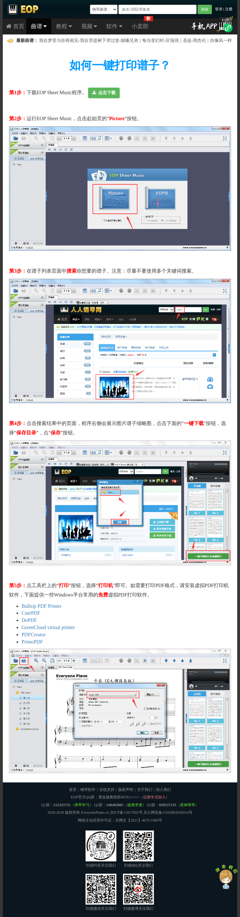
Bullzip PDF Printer (42, 606)
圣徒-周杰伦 (194, 40)
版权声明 (125, 789)
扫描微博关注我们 (138, 892)
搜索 (204, 9)
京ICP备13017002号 (126, 812)
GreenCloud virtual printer (48, 627)
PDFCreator (34, 634)
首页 (15, 26)
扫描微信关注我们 (101, 892)
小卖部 (140, 26)
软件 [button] (114, 26)
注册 (228, 9)
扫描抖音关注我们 (101, 849)
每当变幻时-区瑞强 (160, 40)
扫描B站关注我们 (138, 849)
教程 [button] (64, 26)
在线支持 (106, 789)
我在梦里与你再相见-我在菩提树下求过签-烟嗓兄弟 (88, 40)
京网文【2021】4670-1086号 (138, 820)
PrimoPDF (32, 641)
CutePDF (31, 613)
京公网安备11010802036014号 (167, 812)
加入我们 (163, 789)
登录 (218, 9)
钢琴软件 (87, 789)
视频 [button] (89, 26)
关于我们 (144, 789)
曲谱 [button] (39, 26)
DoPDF (29, 620)
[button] (104, 93)
